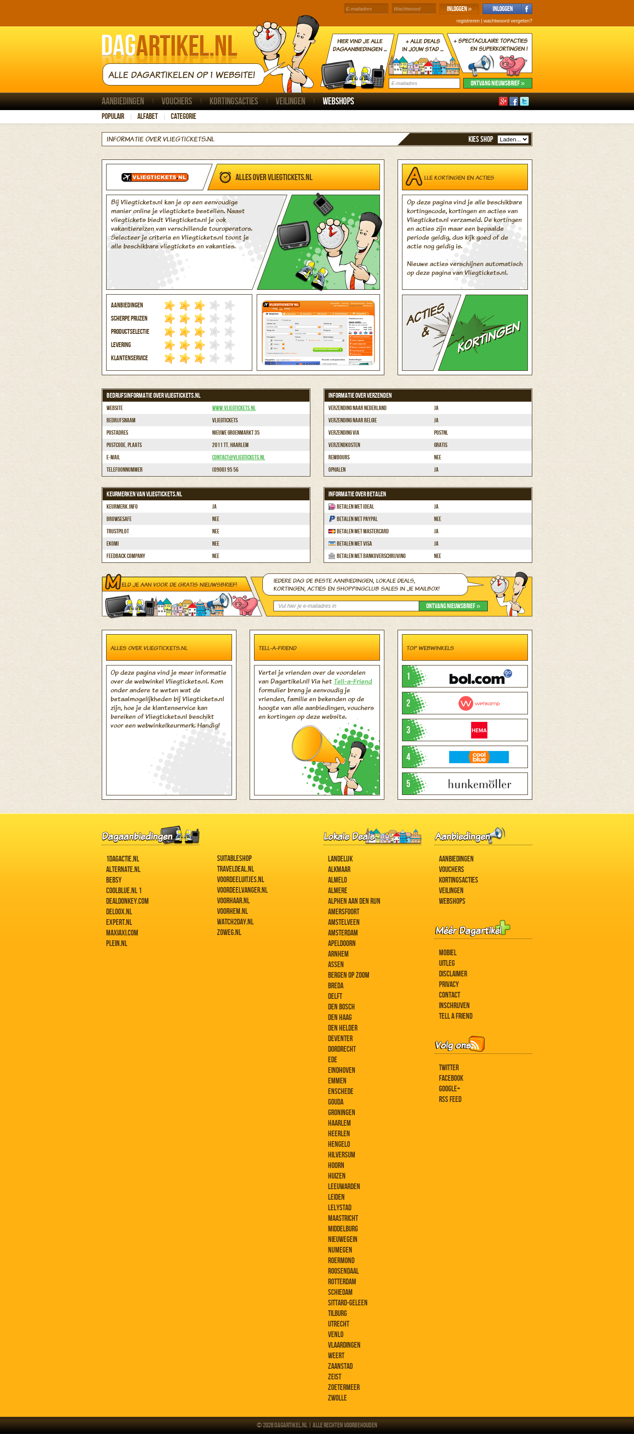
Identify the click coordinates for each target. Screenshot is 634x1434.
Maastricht (343, 1218)
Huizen (337, 1176)
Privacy (449, 984)
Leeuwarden (344, 1186)
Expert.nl (119, 922)
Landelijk (340, 859)
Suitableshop (234, 858)
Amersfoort (343, 912)
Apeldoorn (342, 943)
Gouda (335, 1102)
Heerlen (339, 1133)
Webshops (338, 101)
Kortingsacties (234, 101)
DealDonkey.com (127, 901)
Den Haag (340, 1017)
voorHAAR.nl (233, 900)
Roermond (341, 1260)
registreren (468, 20)
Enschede (341, 1091)
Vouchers (177, 101)
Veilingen (290, 101)
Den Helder (343, 1028)
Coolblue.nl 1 (124, 890)
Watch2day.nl (235, 922)
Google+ (449, 1089)
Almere (337, 890)
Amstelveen (344, 922)
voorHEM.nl (232, 911)
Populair (113, 116)
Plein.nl (116, 943)
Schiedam (340, 1292)
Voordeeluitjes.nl (240, 879)
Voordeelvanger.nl (242, 890)
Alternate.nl (123, 869)
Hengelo (339, 1144)
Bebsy (114, 880)
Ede (332, 1059)
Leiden (336, 1197)
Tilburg (337, 1313)
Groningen (341, 1112)
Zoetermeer (344, 1387)
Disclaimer (453, 974)
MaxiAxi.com (122, 933)
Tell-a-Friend (353, 681)
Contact (449, 995)
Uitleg (447, 963)
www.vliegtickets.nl (234, 408)
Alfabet (147, 116)
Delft (335, 996)
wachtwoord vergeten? (507, 20)
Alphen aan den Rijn (354, 901)
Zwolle (337, 1398)
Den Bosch (341, 1007)
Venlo (335, 1334)
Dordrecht (342, 1049)
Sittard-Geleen (348, 1303)
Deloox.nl (119, 912)
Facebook (451, 1078)
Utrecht (338, 1324)
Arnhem (338, 954)
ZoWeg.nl (229, 932)
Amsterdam (343, 933)
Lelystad (339, 1207)
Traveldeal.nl (235, 869)
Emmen (337, 1081)
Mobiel (448, 952)
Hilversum (341, 1155)
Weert (336, 1355)
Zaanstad (340, 1366)
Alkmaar (339, 869)
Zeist (334, 1377)
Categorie (183, 116)
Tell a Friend (455, 1016)
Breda (335, 985)
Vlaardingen (344, 1345)
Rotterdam (342, 1281)
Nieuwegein (343, 1239)
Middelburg (343, 1229)
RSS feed (450, 1099)
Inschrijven (454, 1005)
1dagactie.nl (122, 859)
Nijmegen (340, 1250)
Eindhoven (341, 1070)
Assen (336, 964)
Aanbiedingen (123, 101)
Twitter (449, 1067)
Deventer (340, 1038)
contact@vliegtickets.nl (238, 457)
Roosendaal (343, 1271)
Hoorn (336, 1165)
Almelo (337, 880)
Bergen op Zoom (348, 975)
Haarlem (339, 1123)
